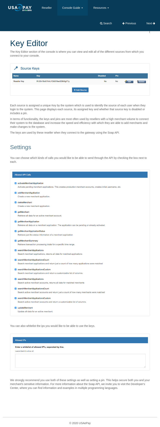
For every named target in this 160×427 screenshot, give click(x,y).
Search (106, 23)
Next (150, 23)
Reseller (47, 7)
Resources (101, 7)
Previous (129, 23)
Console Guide (72, 7)
